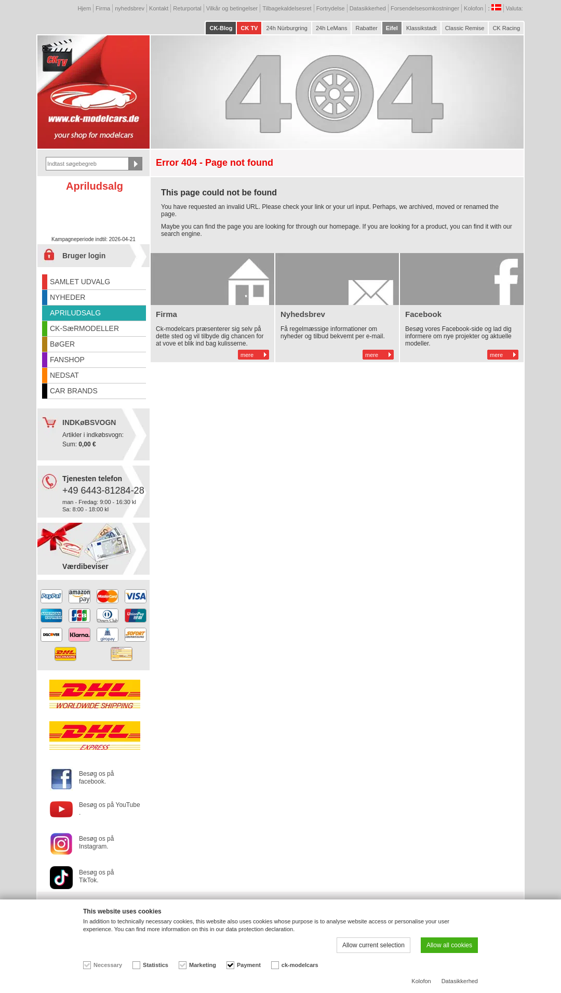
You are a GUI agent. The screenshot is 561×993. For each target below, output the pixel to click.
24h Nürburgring (287, 28)
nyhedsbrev (129, 8)
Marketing (202, 965)
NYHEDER (67, 297)
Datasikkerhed (368, 8)
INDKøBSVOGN (89, 422)
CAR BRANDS (74, 391)
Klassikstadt (421, 28)
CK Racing (506, 28)
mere (247, 355)
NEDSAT (64, 375)
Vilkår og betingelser (232, 8)
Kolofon (473, 8)
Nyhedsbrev (302, 314)
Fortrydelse (330, 8)
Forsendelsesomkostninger (425, 8)
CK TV (249, 28)
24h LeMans (332, 28)
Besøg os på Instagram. (96, 842)
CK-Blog (220, 28)
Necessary (108, 965)
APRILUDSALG (75, 313)
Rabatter (366, 28)
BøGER (62, 344)
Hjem (84, 8)
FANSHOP (67, 359)
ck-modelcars (300, 965)
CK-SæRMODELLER (84, 328)
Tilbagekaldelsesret (286, 8)
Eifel (392, 28)
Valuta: (515, 8)
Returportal (187, 8)
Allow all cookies (449, 945)
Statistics (155, 965)
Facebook (423, 314)
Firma (103, 8)
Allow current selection (373, 945)
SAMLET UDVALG (80, 281)
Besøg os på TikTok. (96, 876)
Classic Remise (465, 28)
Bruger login (83, 255)
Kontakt (158, 8)
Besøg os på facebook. (96, 777)
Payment (249, 965)
